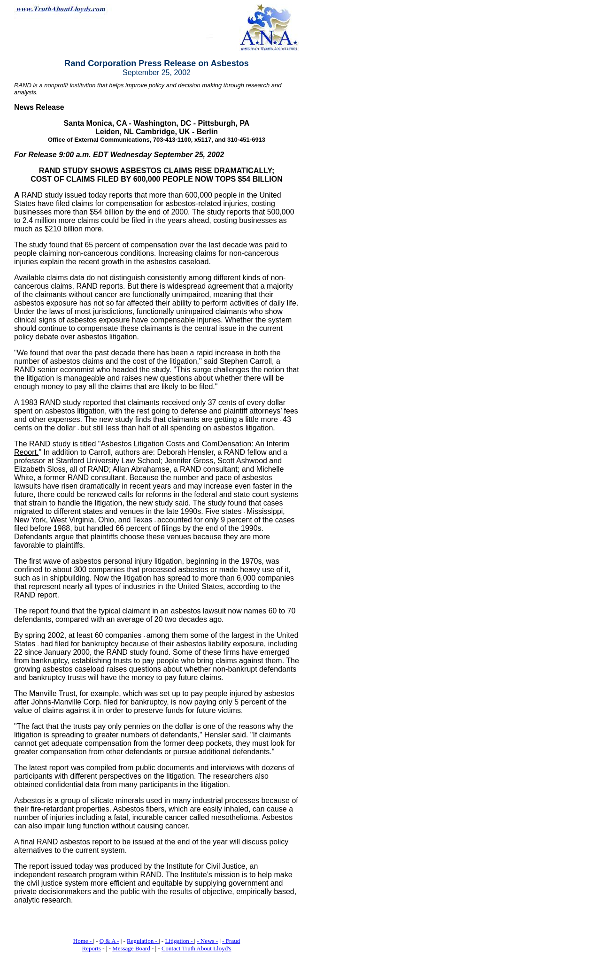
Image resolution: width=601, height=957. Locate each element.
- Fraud (231, 940)
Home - (83, 940)
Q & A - (109, 940)
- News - (207, 940)
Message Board (131, 948)
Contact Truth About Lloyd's (196, 948)
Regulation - (143, 940)
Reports (91, 948)
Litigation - (179, 940)
